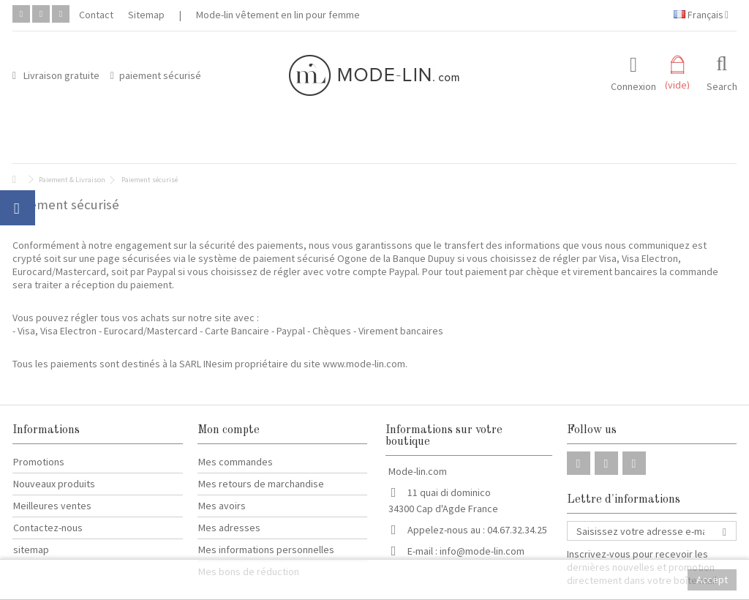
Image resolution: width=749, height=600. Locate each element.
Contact (96, 14)
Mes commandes (235, 461)
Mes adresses (229, 527)
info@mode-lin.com (482, 551)
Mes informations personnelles (266, 549)
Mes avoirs (222, 505)
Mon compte (228, 430)
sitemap (31, 549)
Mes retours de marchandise (261, 483)
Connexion (633, 85)
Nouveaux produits (54, 483)
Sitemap (146, 14)
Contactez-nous (48, 527)
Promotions (38, 461)
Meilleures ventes (52, 505)
